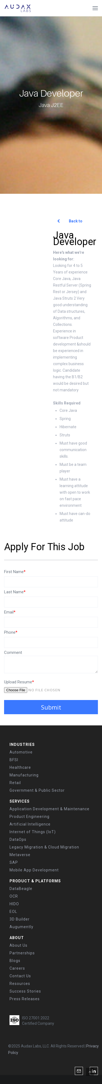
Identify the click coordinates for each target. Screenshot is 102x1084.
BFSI (14, 760)
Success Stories (25, 991)
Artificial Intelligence (30, 824)
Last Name (15, 591)
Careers (17, 968)
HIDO (14, 904)
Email (10, 612)
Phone (10, 632)
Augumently (21, 927)
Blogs (15, 960)
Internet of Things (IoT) (33, 832)
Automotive (21, 752)
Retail (15, 783)
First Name (15, 571)
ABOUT (17, 938)
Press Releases (25, 999)
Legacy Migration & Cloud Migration (44, 847)
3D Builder (20, 919)
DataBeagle (21, 888)
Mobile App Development (34, 870)
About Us (18, 945)
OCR (14, 896)
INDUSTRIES (22, 744)
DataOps (18, 839)
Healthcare (20, 767)
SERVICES (20, 801)
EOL (13, 911)
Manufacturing (24, 775)
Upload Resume (19, 682)
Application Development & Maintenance (49, 809)
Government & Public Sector (37, 790)
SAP (14, 862)
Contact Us (20, 976)
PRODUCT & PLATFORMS (35, 881)
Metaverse (20, 855)
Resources (20, 983)
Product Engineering (30, 816)
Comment (13, 652)
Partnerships (22, 953)
